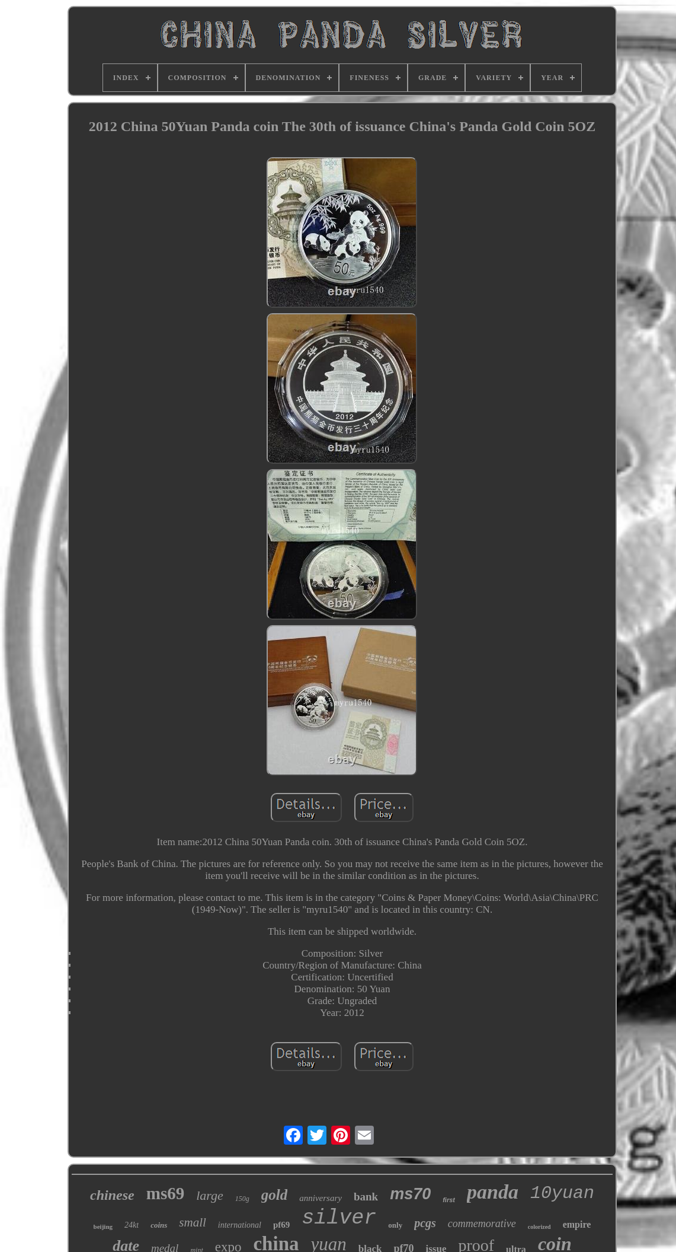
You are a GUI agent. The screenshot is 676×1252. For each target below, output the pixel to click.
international (239, 1225)
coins (158, 1225)
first (449, 1199)
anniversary (320, 1198)
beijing (103, 1226)
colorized (539, 1227)
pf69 (281, 1224)
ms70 (410, 1194)
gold (274, 1195)
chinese (112, 1195)
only (395, 1225)
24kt (131, 1225)
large (209, 1195)
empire (577, 1224)
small (192, 1222)
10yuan (562, 1193)
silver (339, 1218)
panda (492, 1192)
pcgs (425, 1222)
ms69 (165, 1193)
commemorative (482, 1223)
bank (366, 1196)
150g (242, 1198)
